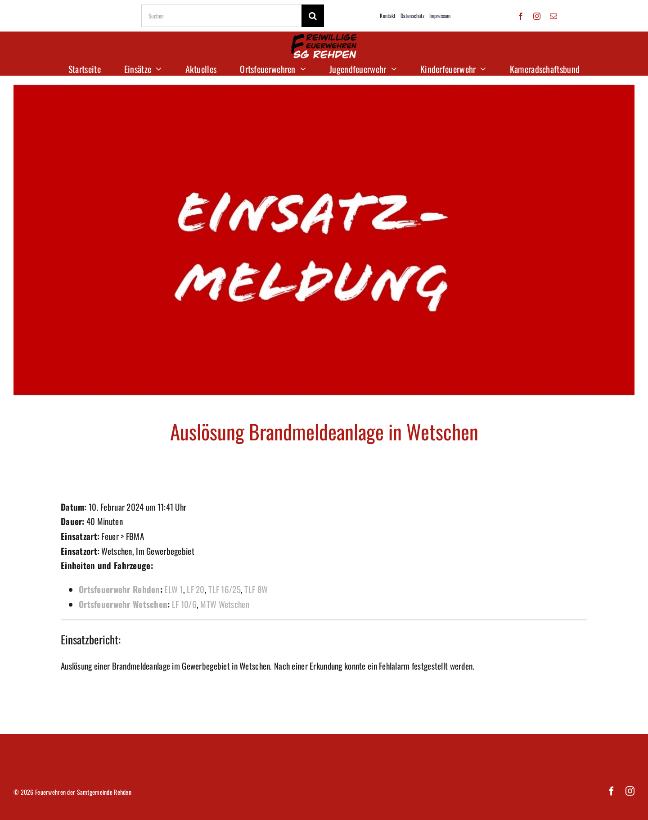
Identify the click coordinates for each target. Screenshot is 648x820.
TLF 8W (256, 589)
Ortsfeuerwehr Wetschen (123, 604)
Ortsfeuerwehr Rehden (119, 589)
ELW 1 (173, 589)
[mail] (553, 16)
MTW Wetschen (224, 604)
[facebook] (520, 16)
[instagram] (536, 16)
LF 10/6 (184, 604)
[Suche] (313, 16)
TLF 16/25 (224, 589)
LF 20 (195, 589)
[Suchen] (221, 16)
